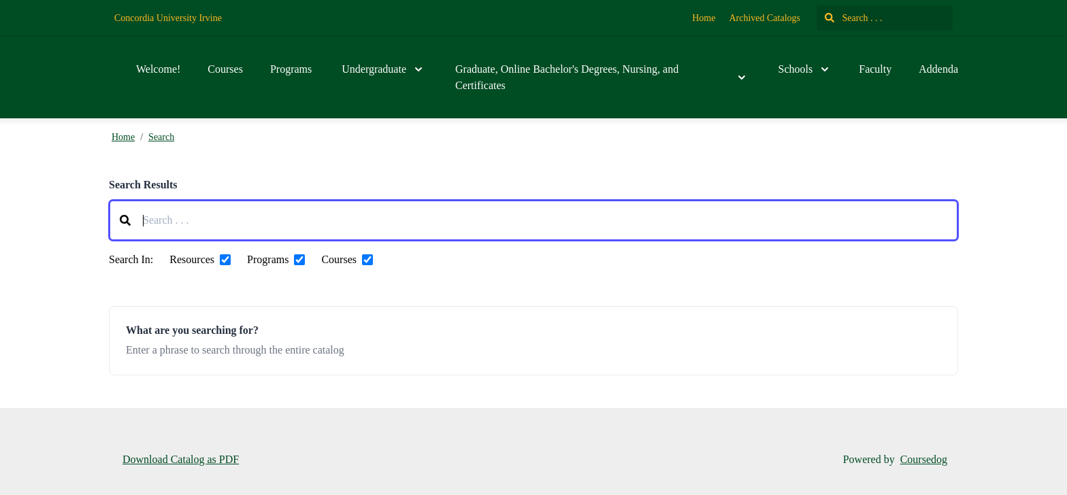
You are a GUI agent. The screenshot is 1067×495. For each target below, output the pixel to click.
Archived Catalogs (764, 18)
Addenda (938, 69)
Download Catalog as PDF (180, 459)
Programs (291, 69)
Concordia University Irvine (168, 18)
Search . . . (854, 18)
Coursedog (923, 459)
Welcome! (158, 69)
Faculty (875, 69)
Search (161, 137)
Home (703, 18)
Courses (225, 69)
